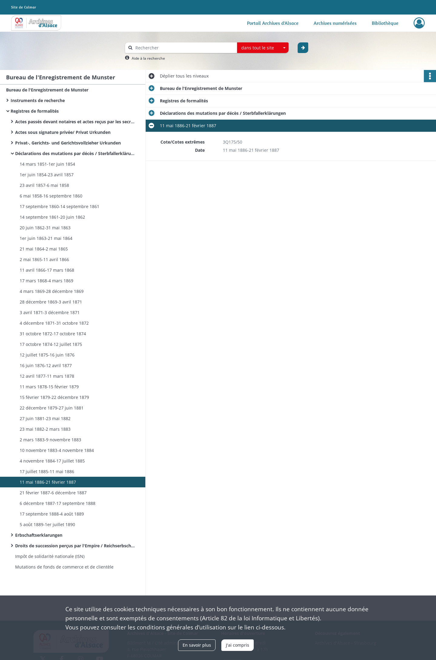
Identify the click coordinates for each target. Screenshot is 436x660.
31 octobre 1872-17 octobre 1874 (53, 334)
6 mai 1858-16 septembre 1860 (51, 196)
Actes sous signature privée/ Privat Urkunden (63, 132)
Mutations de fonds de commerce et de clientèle (64, 567)
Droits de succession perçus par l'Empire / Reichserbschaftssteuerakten (75, 546)
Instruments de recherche (38, 100)
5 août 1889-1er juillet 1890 (47, 524)
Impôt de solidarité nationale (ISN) (49, 556)
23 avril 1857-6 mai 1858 (44, 185)
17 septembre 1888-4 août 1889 (52, 514)
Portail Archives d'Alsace (273, 23)
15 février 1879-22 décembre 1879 (54, 397)
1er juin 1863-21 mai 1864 (46, 238)
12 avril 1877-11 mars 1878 (47, 376)
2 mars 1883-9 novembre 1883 (50, 440)
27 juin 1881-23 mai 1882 (45, 418)
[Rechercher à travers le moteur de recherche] (184, 48)
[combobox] (263, 47)
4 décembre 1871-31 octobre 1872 (54, 323)
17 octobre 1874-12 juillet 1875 (51, 344)
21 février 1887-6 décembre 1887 (53, 493)
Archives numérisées (335, 23)
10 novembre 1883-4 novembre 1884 (57, 450)
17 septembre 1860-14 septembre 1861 (59, 206)
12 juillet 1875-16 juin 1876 (47, 355)
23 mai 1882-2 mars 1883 (45, 429)
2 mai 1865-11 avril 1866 (44, 259)
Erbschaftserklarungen (38, 535)
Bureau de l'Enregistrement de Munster (47, 90)
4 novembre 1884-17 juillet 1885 (52, 461)
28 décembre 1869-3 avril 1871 (51, 302)
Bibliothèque (385, 23)
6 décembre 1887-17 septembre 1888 (57, 503)
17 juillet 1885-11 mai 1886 (47, 471)
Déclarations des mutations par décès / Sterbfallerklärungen (75, 153)
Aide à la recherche (148, 58)
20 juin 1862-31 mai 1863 (45, 228)
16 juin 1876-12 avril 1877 (46, 365)
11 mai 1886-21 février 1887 (48, 482)
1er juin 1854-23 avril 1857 (47, 174)
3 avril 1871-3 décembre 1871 (50, 312)
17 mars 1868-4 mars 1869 (46, 281)
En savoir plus (197, 645)
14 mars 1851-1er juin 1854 (47, 164)
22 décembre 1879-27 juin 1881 (52, 408)
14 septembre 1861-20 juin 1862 (52, 217)
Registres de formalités (35, 111)
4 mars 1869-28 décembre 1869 (52, 291)
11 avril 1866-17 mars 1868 (47, 270)
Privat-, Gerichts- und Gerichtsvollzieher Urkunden (68, 143)
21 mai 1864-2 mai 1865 (44, 249)
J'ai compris (237, 645)
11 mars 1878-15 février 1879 (49, 387)
